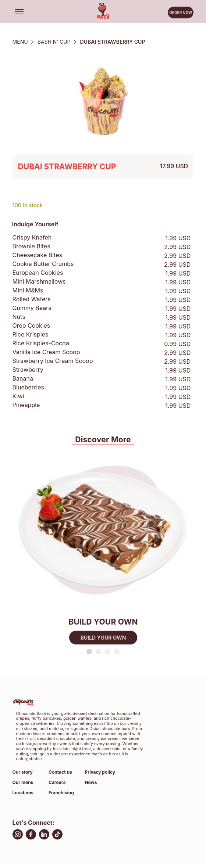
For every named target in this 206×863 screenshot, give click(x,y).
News (91, 782)
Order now (180, 13)
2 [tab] (98, 651)
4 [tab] (117, 651)
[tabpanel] (103, 547)
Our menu (23, 782)
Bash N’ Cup (54, 42)
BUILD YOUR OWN (103, 638)
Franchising (61, 792)
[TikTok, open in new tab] (57, 835)
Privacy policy (100, 772)
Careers (57, 782)
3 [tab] (107, 651)
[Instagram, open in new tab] (18, 835)
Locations (23, 792)
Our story (23, 772)
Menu (20, 42)
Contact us (60, 772)
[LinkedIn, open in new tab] (44, 835)
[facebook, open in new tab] (31, 835)
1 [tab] (89, 651)
